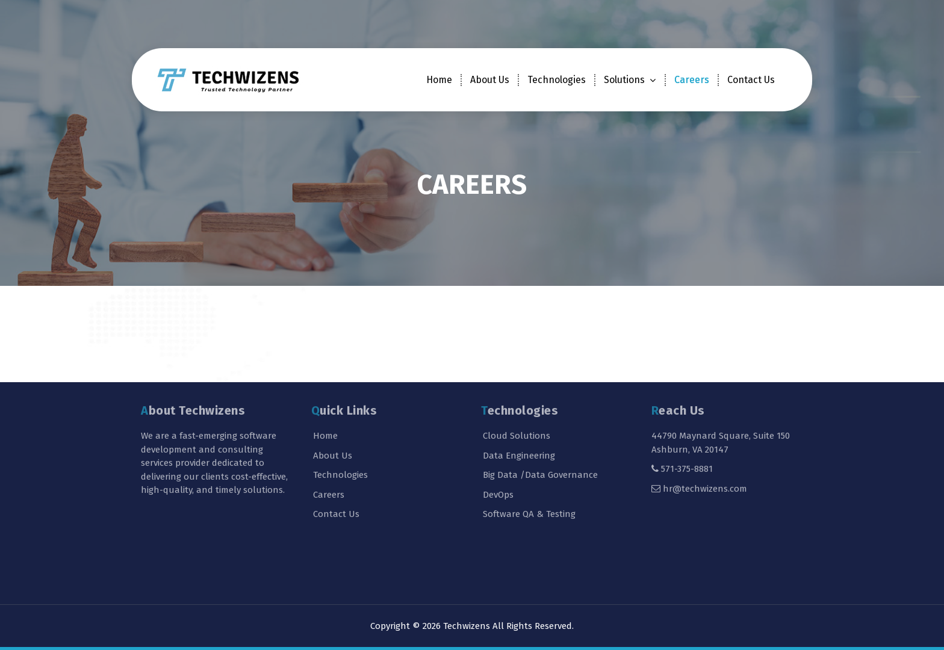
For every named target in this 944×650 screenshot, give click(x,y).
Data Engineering (519, 418)
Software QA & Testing (529, 477)
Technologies (556, 79)
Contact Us (751, 79)
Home (439, 79)
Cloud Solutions (516, 399)
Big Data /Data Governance (540, 438)
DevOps (498, 457)
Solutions (624, 79)
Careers (691, 79)
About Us (489, 79)
